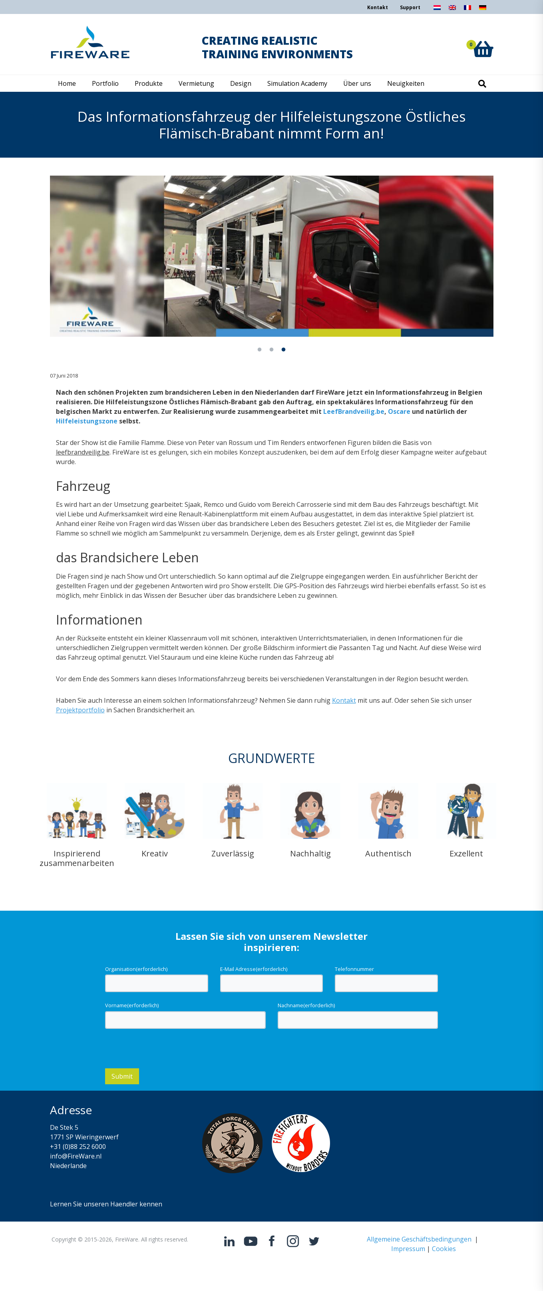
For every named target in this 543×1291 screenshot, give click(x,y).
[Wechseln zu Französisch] (467, 9)
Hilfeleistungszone (86, 421)
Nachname (306, 1005)
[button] (483, 40)
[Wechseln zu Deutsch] (482, 9)
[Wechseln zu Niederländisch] (437, 9)
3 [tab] (284, 350)
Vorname (132, 1005)
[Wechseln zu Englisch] (452, 9)
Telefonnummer (354, 969)
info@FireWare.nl (75, 1156)
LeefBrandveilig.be (353, 411)
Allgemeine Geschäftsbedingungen (419, 1239)
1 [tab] (260, 350)
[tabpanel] (271, 256)
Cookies (444, 1248)
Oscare (399, 411)
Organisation (136, 969)
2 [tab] (272, 350)
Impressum (408, 1248)
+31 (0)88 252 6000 (78, 1146)
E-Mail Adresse (253, 969)
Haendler (124, 1204)
